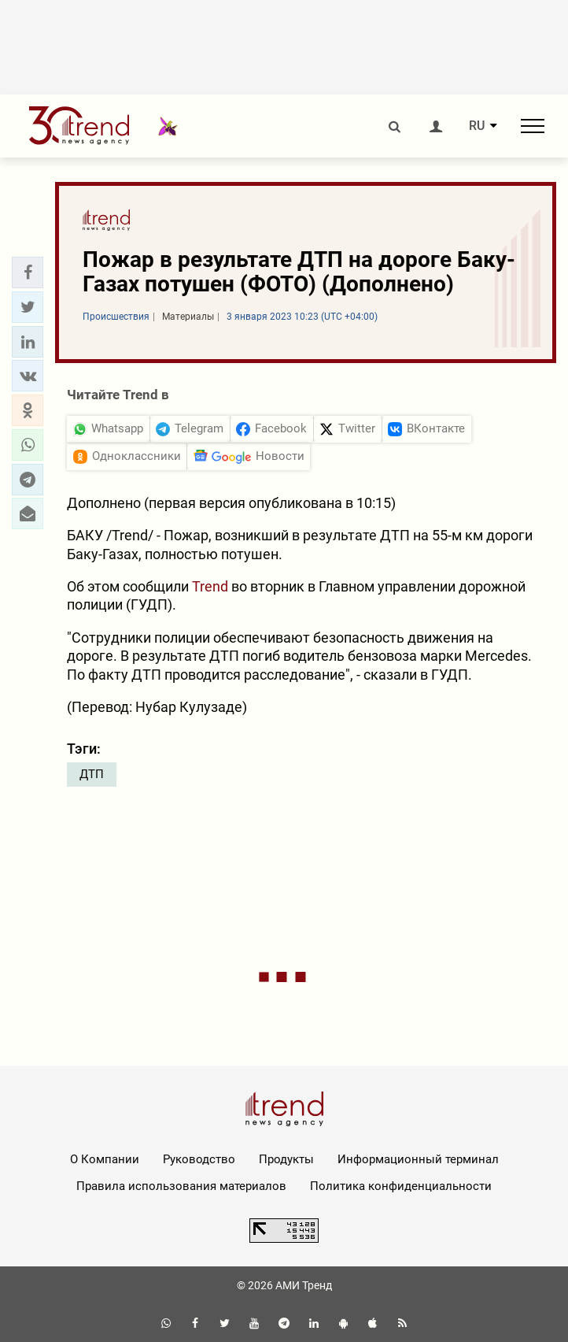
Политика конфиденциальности (401, 1186)
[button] (28, 272)
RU (477, 126)
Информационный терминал (418, 1159)
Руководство (199, 1159)
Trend (210, 586)
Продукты (286, 1159)
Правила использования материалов (181, 1186)
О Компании (104, 1159)
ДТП (91, 774)
